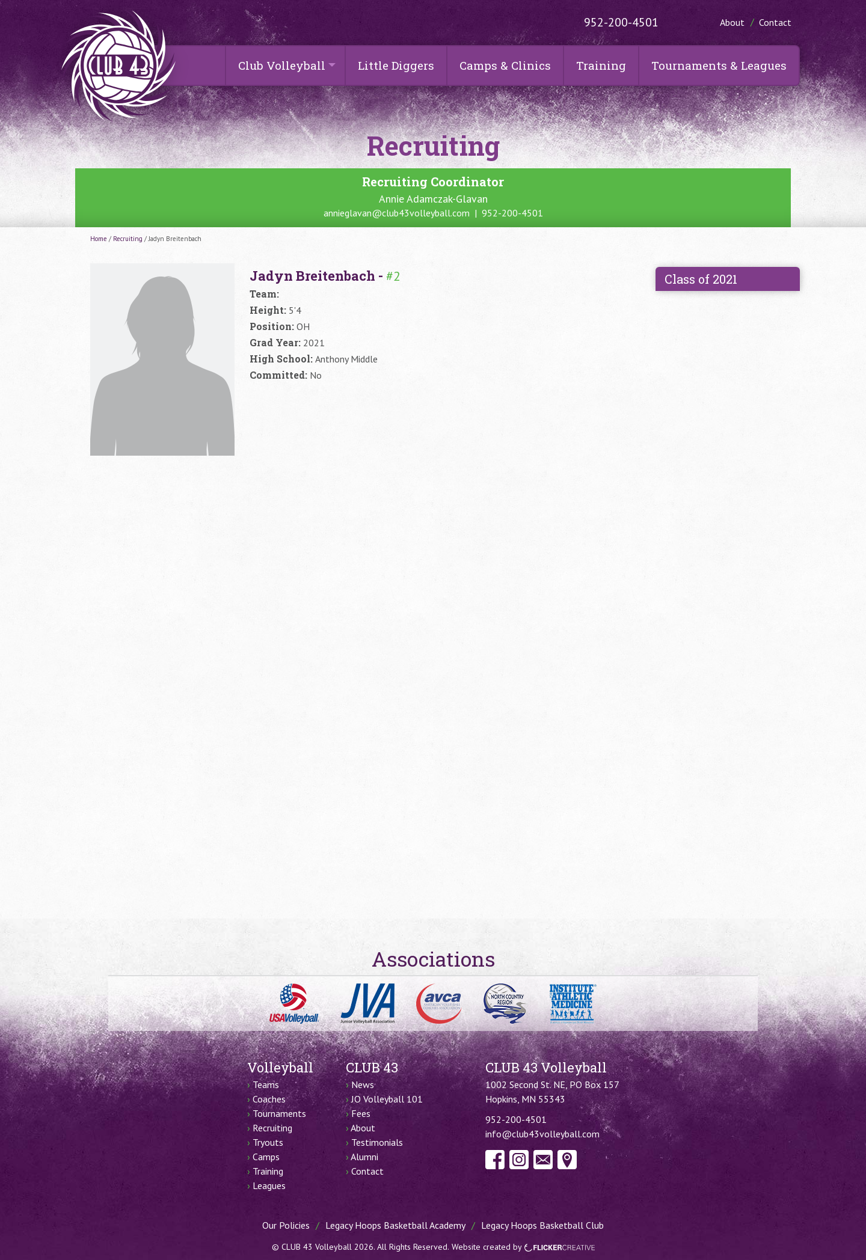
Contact (775, 22)
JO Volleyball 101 (387, 1099)
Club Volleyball (281, 65)
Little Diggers (396, 65)
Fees (360, 1113)
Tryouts (268, 1142)
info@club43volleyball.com (542, 1134)
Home (98, 238)
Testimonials (377, 1142)
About (732, 22)
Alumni (364, 1157)
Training (601, 65)
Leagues (269, 1185)
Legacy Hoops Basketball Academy (395, 1225)
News (362, 1084)
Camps (266, 1157)
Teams (266, 1084)
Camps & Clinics (505, 65)
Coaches (269, 1099)
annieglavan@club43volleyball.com (397, 213)
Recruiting (128, 238)
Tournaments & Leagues (719, 65)
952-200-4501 (621, 22)
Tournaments (279, 1113)
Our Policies (286, 1225)
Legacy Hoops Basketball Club (542, 1225)
